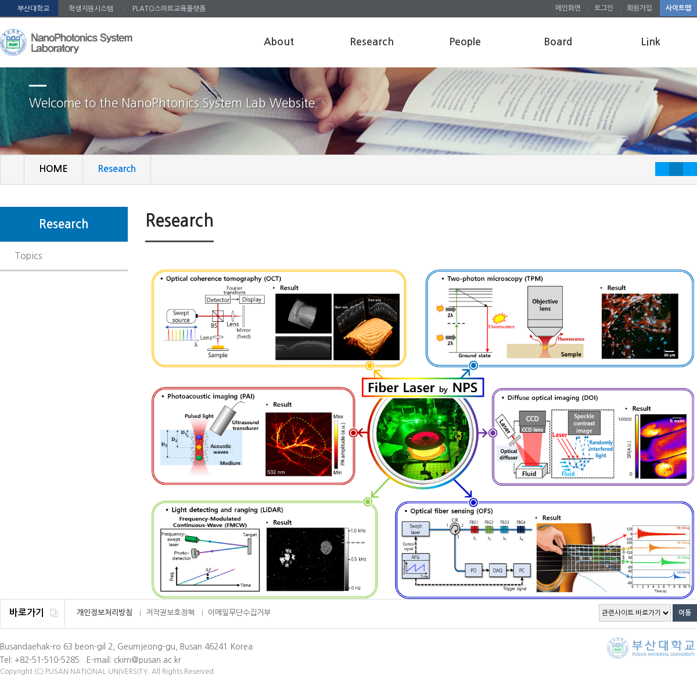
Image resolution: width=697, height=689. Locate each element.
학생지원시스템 (91, 8)
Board (558, 42)
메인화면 (568, 8)
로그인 (603, 8)
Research (372, 42)
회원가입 (639, 8)
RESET (676, 169)
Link (650, 42)
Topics (28, 255)
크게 (690, 169)
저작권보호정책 (170, 612)
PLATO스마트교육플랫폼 (169, 8)
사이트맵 (678, 8)
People (465, 42)
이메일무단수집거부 (239, 612)
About (279, 42)
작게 (662, 169)
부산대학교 (33, 8)
